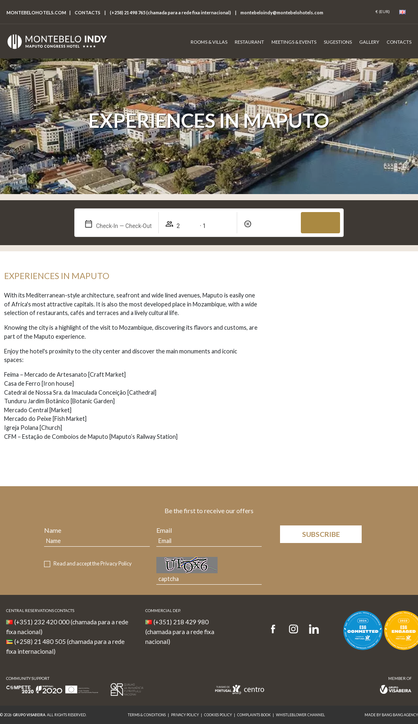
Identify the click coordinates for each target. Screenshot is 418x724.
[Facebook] (275, 629)
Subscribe (321, 534)
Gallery (369, 42)
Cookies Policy (218, 715)
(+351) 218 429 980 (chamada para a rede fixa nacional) (179, 631)
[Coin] (382, 12)
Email (164, 530)
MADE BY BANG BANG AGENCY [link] (391, 715)
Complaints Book (254, 715)
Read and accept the (92, 563)
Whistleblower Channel (300, 715)
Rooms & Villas (209, 42)
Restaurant (249, 42)
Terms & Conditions (147, 715)
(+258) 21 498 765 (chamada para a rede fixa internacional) (170, 12)
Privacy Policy (116, 563)
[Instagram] (293, 629)
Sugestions (338, 42)
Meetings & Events (293, 42)
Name (52, 530)
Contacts (87, 12)
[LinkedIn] (314, 629)
